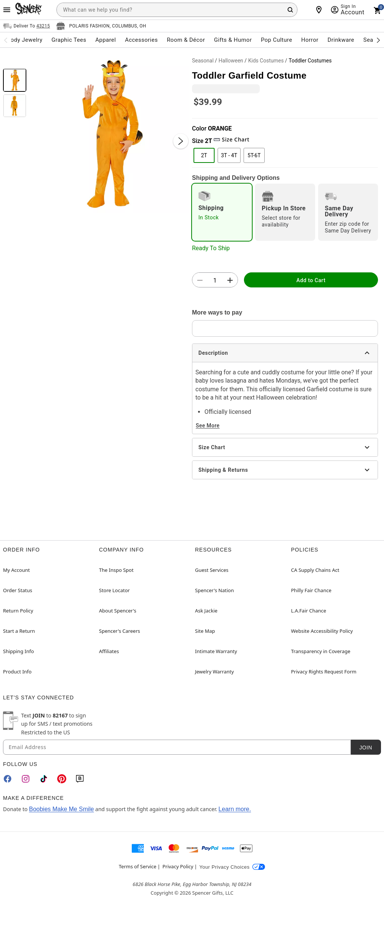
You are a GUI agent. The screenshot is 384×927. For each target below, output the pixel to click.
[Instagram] (25, 778)
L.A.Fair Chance (308, 610)
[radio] (222, 212)
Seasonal (202, 61)
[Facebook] (7, 778)
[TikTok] (43, 778)
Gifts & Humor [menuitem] (233, 39)
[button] (109, 133)
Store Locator (114, 590)
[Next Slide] (180, 141)
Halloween (231, 61)
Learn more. (234, 809)
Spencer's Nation (214, 590)
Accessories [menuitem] (141, 39)
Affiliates (109, 651)
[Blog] (79, 778)
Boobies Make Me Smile (61, 809)
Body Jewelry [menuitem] (24, 39)
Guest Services (212, 570)
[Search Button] (290, 10)
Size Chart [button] (231, 139)
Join (365, 748)
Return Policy (18, 610)
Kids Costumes (265, 61)
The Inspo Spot (116, 570)
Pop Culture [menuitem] (276, 39)
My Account (16, 570)
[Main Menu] (7, 10)
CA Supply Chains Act (315, 570)
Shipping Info (18, 651)
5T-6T (254, 155)
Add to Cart (310, 280)
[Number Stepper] (214, 280)
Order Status (17, 590)
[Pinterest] (61, 778)
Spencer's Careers (119, 631)
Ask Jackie (206, 610)
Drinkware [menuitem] (341, 39)
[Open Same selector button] (26, 25)
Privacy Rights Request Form (324, 671)
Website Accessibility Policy (322, 631)
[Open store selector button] (101, 25)
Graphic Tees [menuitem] (69, 39)
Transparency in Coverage (320, 651)
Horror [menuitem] (309, 39)
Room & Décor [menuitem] (186, 39)
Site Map (205, 631)
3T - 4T (229, 155)
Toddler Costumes (310, 61)
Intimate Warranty (216, 651)
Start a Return (19, 631)
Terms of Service (138, 866)
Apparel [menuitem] (105, 39)
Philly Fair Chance (311, 590)
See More (207, 425)
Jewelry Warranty (214, 671)
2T (204, 155)
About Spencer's (117, 610)
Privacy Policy (177, 866)
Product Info (17, 671)
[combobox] (177, 10)
